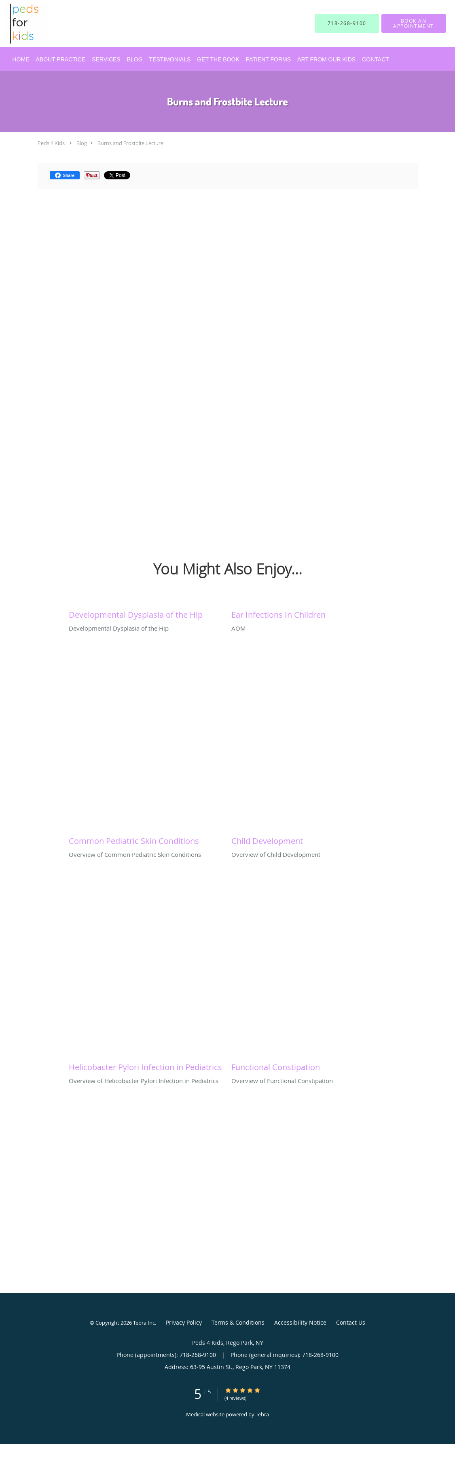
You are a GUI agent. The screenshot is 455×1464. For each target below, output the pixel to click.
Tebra (262, 1414)
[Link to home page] (15, 23)
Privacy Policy (184, 1322)
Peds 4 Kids (51, 143)
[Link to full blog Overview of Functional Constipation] (308, 1065)
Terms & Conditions (238, 1322)
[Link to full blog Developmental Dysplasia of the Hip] (146, 613)
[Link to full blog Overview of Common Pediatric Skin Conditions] (146, 839)
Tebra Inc (144, 1322)
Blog (81, 143)
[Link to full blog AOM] (308, 613)
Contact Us (350, 1322)
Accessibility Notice (300, 1322)
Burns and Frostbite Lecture (130, 143)
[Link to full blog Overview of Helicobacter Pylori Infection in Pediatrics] (146, 1065)
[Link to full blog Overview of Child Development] (308, 839)
